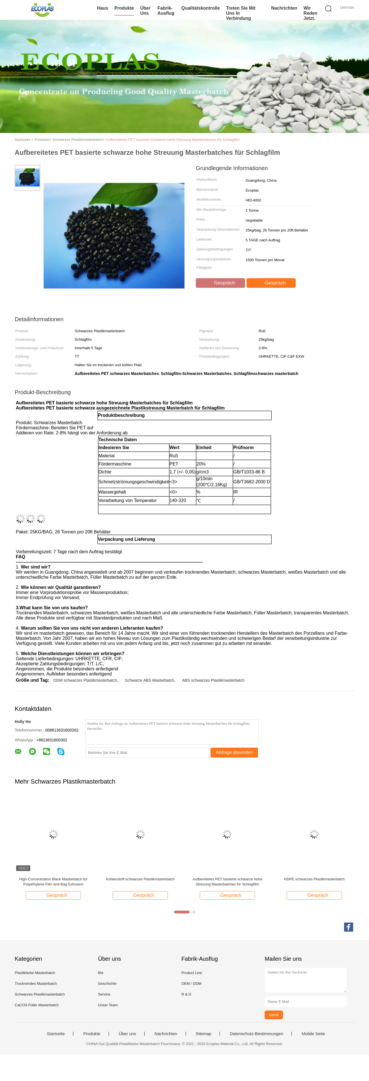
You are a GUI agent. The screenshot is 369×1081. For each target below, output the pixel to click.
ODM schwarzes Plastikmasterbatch (85, 680)
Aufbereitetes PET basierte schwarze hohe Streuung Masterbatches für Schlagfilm (173, 140)
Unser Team (108, 1005)
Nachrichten (284, 8)
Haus (102, 8)
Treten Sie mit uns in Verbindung (241, 13)
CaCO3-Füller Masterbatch (37, 1005)
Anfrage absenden (234, 752)
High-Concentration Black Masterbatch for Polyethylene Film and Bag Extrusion (53, 881)
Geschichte (107, 983)
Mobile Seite (313, 1034)
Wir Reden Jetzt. (310, 13)
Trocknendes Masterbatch (36, 983)
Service (104, 994)
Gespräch (221, 283)
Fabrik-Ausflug (166, 11)
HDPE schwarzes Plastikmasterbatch (314, 879)
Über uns (145, 11)
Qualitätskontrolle (200, 8)
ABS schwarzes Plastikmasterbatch (213, 680)
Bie (100, 973)
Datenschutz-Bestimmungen (256, 1034)
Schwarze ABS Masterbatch (149, 680)
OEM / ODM (191, 983)
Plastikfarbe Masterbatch (35, 973)
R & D (186, 994)
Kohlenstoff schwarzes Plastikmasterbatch (140, 879)
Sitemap (203, 1034)
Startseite (56, 1034)
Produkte (124, 8)
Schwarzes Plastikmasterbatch (40, 994)
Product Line (191, 973)
